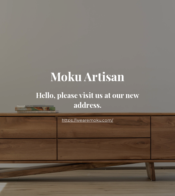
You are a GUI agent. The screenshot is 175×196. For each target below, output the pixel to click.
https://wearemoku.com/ (87, 120)
